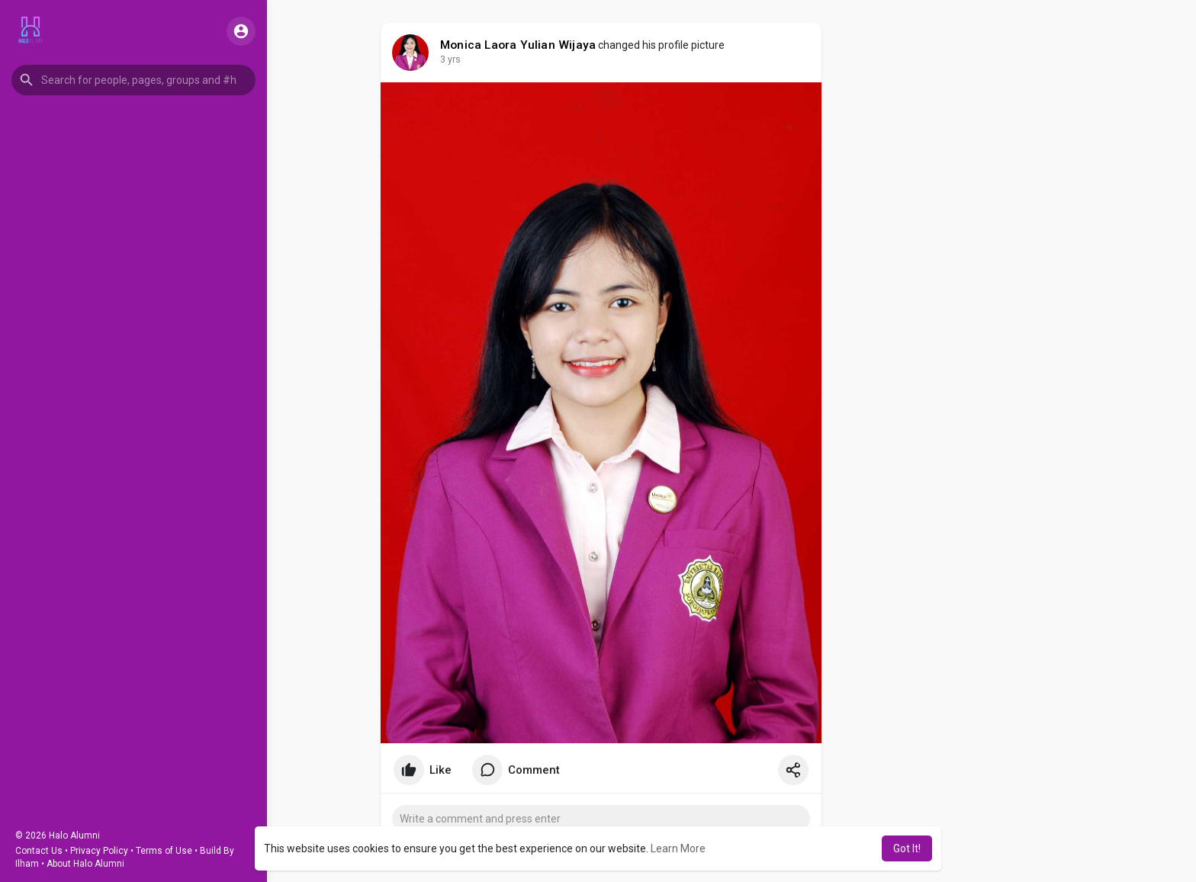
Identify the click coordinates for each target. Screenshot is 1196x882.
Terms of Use (164, 850)
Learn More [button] (678, 848)
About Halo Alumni (85, 863)
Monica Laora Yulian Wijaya (518, 45)
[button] (133, 80)
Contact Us (39, 850)
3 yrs (450, 59)
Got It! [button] (907, 848)
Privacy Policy (99, 850)
